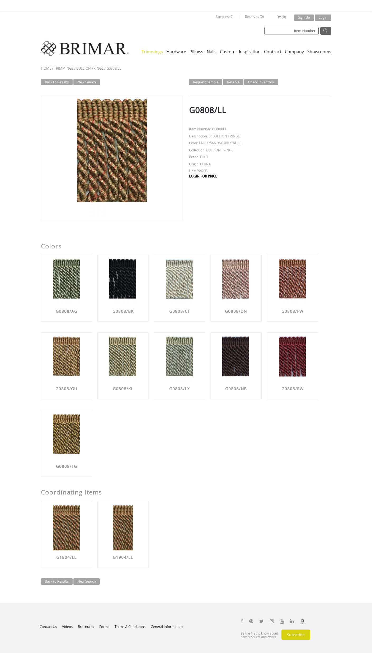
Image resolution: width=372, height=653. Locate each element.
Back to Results (57, 82)
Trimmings (152, 52)
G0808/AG (66, 311)
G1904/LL (123, 557)
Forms (104, 626)
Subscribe (296, 634)
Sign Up (304, 17)
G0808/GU (66, 388)
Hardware (176, 52)
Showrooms (319, 52)
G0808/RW (292, 388)
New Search (86, 82)
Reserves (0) (254, 16)
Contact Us (48, 626)
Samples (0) (224, 16)
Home (46, 68)
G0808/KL (123, 388)
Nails (211, 52)
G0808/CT (179, 311)
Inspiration (250, 52)
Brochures (86, 626)
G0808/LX (179, 388)
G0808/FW (292, 311)
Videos (67, 626)
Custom (228, 52)
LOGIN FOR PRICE (203, 176)
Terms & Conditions (130, 626)
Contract (272, 52)
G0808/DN (236, 311)
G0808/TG (66, 466)
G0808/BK (123, 311)
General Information (167, 626)
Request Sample (205, 82)
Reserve (233, 82)
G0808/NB (236, 388)
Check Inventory (261, 82)
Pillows (196, 52)
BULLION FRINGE (89, 68)
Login (323, 17)
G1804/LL (66, 557)
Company (294, 52)
